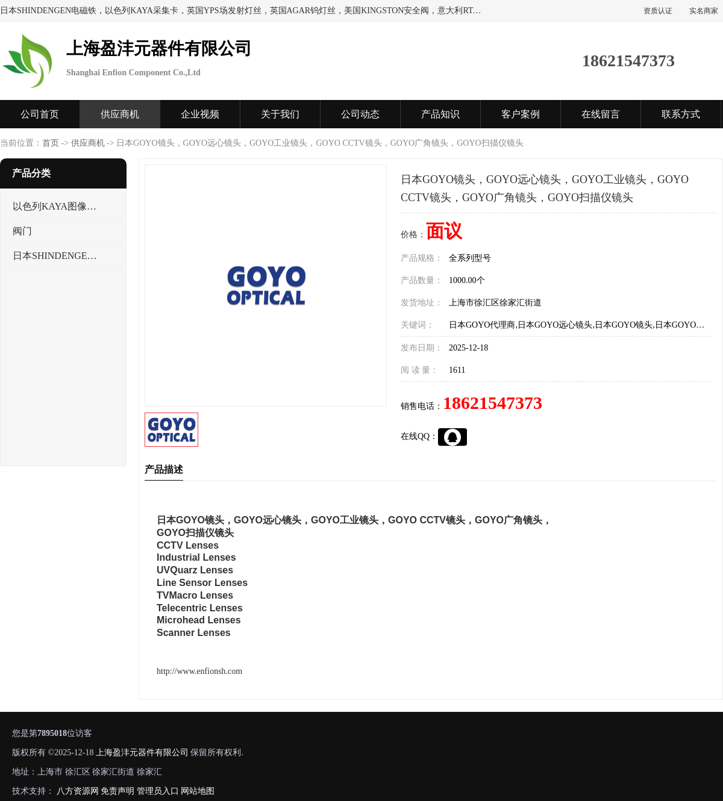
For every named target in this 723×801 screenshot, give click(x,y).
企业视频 (200, 114)
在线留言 (600, 114)
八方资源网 (78, 791)
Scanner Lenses (194, 633)
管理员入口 (158, 791)
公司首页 (39, 114)
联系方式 (681, 114)
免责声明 (117, 791)
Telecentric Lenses (200, 608)
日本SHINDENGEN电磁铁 (56, 256)
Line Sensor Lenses (202, 583)
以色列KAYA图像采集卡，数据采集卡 (56, 206)
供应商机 (120, 114)
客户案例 (520, 114)
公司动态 (360, 114)
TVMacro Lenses (195, 595)
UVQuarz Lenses (195, 570)
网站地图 (197, 791)
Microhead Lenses (199, 620)
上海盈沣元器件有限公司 (142, 752)
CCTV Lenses (188, 545)
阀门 (22, 231)
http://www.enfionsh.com (199, 671)
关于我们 (280, 114)
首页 (50, 143)
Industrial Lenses (196, 557)
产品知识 (440, 114)
